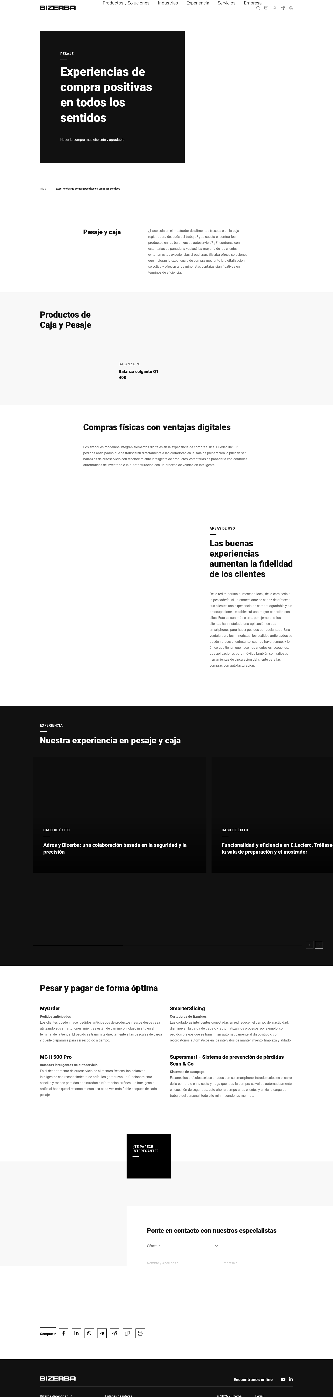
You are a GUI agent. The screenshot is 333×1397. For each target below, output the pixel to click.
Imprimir (261, 1343)
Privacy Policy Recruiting (274, 1353)
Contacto (112, 1353)
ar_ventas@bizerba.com (58, 1377)
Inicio (43, 188)
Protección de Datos (270, 1348)
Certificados (264, 1359)
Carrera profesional (120, 1359)
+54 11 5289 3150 (58, 1365)
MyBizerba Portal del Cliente (127, 1348)
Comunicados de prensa (123, 1364)
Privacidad (263, 1364)
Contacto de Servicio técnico (127, 1343)
